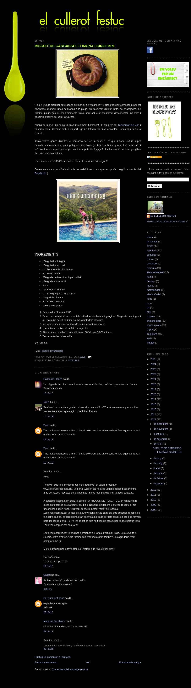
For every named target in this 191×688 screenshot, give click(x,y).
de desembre (161, 423)
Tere (45, 425)
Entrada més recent (46, 662)
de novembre (161, 428)
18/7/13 (48, 566)
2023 (153, 369)
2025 (153, 359)
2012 (153, 489)
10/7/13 (48, 393)
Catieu (47, 574)
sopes (150, 329)
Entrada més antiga (130, 662)
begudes (151, 254)
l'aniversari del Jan (128, 125)
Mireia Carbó (154, 294)
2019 (153, 389)
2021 (153, 379)
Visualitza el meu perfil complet (168, 222)
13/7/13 (48, 439)
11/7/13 (48, 416)
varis (149, 338)
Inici (88, 662)
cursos (150, 259)
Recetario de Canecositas (52, 351)
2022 (153, 374)
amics (150, 246)
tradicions (152, 333)
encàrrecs (152, 263)
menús (150, 285)
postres (73, 360)
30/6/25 (48, 648)
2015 (153, 409)
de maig (158, 463)
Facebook (40, 173)
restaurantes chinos (54, 621)
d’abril (157, 468)
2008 (153, 509)
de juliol (158, 443)
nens (149, 298)
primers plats (154, 320)
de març (158, 473)
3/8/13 (47, 589)
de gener (159, 483)
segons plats (154, 325)
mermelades (154, 289)
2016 (153, 404)
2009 (153, 504)
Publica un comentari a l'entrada (52, 657)
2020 (153, 384)
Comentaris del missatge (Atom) (70, 669)
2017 (153, 399)
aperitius (151, 250)
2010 (153, 499)
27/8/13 (48, 612)
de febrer (159, 478)
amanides (152, 241)
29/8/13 (48, 631)
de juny (158, 458)
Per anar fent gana (53, 598)
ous (149, 303)
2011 (153, 494)
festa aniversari (155, 272)
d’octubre (159, 433)
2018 (153, 394)
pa (148, 307)
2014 (153, 414)
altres (150, 237)
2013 (153, 419)
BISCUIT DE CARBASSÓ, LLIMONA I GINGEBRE (75, 46)
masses (151, 281)
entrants (151, 268)
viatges (151, 342)
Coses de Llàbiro (52, 379)
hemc (150, 276)
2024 (153, 364)
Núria (46, 402)
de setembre (161, 438)
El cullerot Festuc (163, 216)
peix (149, 311)
